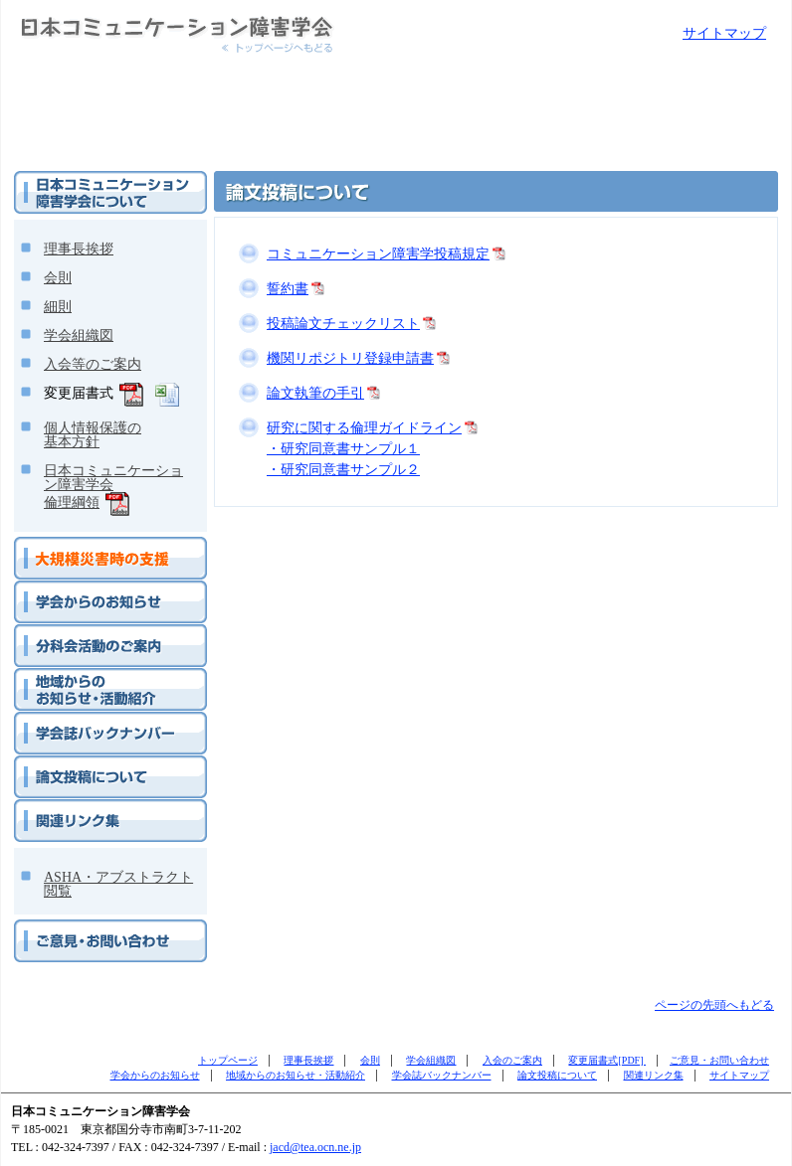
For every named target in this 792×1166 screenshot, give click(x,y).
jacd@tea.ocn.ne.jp (315, 1147)
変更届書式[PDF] (607, 1060)
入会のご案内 (512, 1060)
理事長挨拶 (78, 249)
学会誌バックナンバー (73, 720)
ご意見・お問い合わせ (73, 927)
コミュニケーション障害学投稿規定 (378, 254)
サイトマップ (724, 33)
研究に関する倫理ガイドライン (364, 427)
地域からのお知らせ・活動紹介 (97, 676)
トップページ (228, 1060)
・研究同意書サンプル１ (343, 448)
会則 (58, 277)
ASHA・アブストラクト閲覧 (118, 884)
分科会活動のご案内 (67, 632)
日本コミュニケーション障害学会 (105, 8)
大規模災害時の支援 (67, 545)
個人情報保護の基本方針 (92, 434)
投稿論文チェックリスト (343, 323)
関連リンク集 (50, 807)
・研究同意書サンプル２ (343, 469)
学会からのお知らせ (67, 588)
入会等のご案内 (92, 364)
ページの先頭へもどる (714, 1005)
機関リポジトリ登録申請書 (350, 358)
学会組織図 (78, 335)
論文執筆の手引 (315, 393)
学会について (50, 179)
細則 (58, 306)
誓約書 (287, 288)
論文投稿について (61, 763)
